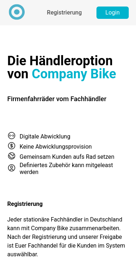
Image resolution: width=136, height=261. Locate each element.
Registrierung (64, 12)
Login (113, 12)
